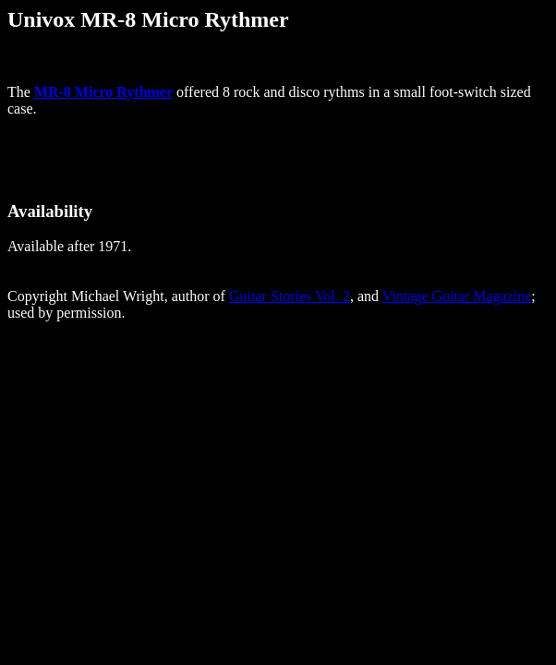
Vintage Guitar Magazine (457, 296)
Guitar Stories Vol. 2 (289, 296)
